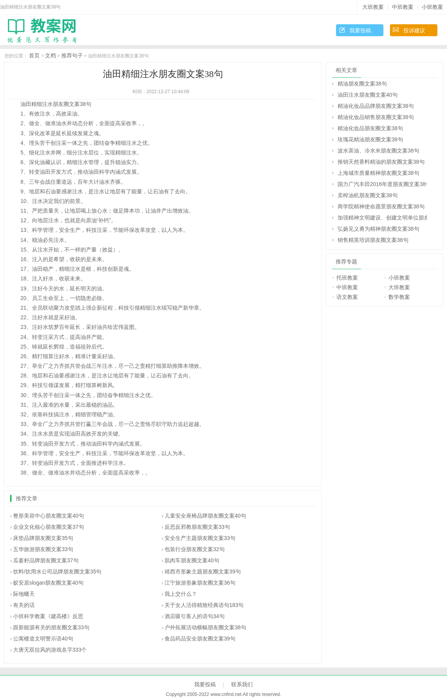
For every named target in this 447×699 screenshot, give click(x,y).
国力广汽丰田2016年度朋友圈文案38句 (382, 184)
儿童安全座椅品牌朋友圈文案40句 (205, 516)
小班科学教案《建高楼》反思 (48, 616)
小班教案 (432, 7)
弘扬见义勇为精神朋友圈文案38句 (378, 229)
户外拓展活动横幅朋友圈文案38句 (205, 627)
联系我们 (242, 684)
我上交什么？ (181, 594)
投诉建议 (414, 30)
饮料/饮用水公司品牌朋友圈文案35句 (57, 571)
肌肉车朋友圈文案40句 (192, 560)
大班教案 (373, 7)
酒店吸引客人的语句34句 (195, 616)
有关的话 (24, 605)
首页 (34, 55)
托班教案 (347, 278)
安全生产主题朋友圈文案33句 (200, 538)
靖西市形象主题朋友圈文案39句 (203, 571)
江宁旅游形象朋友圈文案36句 (200, 583)
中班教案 (402, 7)
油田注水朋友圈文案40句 (368, 95)
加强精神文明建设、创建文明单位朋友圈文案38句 (382, 218)
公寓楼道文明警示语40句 (43, 638)
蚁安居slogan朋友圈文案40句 (48, 583)
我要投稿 (360, 30)
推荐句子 (72, 55)
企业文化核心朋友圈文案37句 (48, 527)
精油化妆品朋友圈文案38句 (370, 128)
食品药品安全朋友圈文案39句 (200, 638)
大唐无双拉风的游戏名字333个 (50, 650)
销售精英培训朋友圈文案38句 (373, 240)
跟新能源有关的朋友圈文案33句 (51, 627)
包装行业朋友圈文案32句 (195, 549)
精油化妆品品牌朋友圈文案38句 (376, 106)
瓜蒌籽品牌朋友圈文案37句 (46, 560)
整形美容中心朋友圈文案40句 (48, 516)
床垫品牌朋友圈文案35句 (43, 538)
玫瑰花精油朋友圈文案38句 (370, 139)
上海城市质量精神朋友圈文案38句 (378, 173)
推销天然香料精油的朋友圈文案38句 (381, 162)
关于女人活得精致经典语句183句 (204, 605)
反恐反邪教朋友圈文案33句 (197, 527)
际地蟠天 (24, 594)
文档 (50, 55)
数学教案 (399, 297)
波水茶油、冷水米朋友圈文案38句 (378, 151)
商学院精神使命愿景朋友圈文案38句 (381, 206)
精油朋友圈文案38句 (362, 83)
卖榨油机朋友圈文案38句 (368, 195)
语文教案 (347, 297)
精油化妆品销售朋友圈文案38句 (376, 117)
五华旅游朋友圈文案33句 (43, 549)
